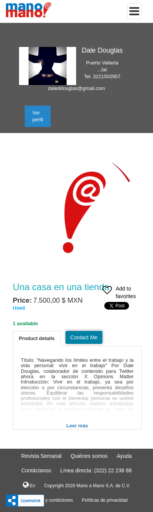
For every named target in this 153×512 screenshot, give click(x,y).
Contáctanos (36, 470)
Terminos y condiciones (49, 500)
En (29, 485)
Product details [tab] (37, 338)
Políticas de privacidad (105, 500)
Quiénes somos (89, 456)
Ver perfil (37, 116)
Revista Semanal (41, 456)
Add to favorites (119, 293)
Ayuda (124, 456)
